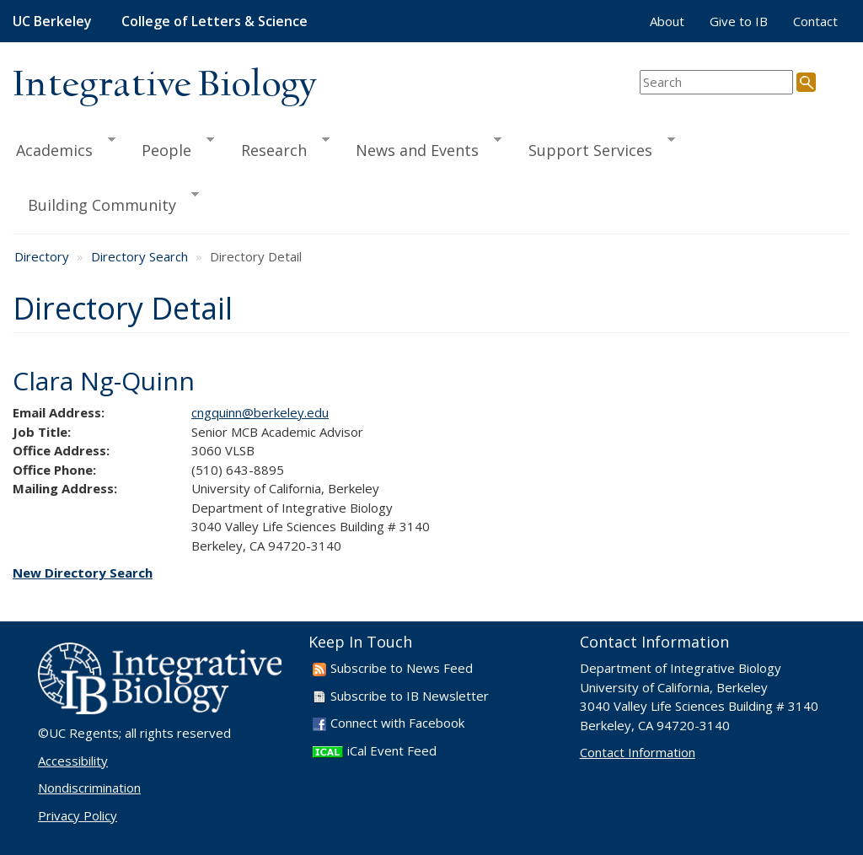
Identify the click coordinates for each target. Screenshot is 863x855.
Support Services (594, 147)
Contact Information (637, 752)
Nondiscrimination (89, 787)
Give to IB (739, 21)
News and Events (420, 147)
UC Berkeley (52, 21)
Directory (41, 256)
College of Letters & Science (214, 21)
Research (278, 147)
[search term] (716, 82)
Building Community (106, 202)
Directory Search (139, 256)
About (667, 21)
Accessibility (73, 760)
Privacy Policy (77, 815)
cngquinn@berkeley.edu (260, 412)
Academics (64, 147)
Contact (815, 21)
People (170, 147)
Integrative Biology (164, 85)
